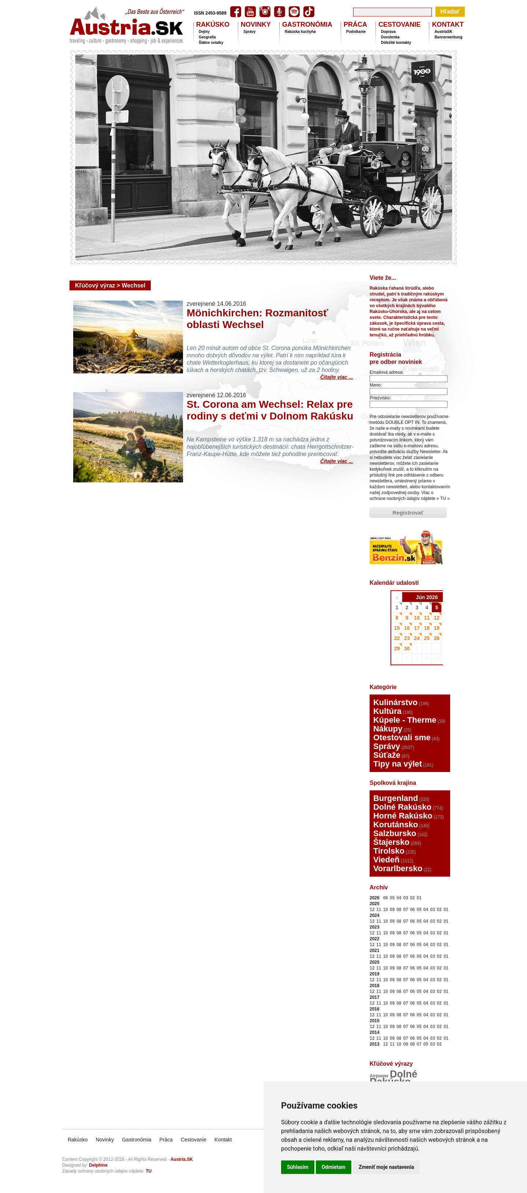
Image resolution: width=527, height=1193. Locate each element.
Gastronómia (136, 1140)
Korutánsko (395, 824)
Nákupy (387, 728)
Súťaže (386, 755)
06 (385, 897)
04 (398, 897)
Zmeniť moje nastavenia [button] (386, 1167)
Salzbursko (394, 833)
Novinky (105, 1140)
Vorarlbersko (397, 868)
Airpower (379, 1076)
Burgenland (395, 798)
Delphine (98, 1165)
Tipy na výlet (397, 763)
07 (405, 909)
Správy (249, 32)
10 (385, 909)
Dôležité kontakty (396, 43)
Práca (166, 1140)
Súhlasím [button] (298, 1167)
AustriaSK (443, 32)
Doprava (388, 32)
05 (392, 897)
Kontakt (223, 1140)
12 (372, 909)
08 (398, 909)
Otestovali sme (402, 737)
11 (378, 909)
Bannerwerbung (448, 37)
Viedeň (386, 859)
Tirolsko (388, 850)
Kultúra (387, 711)
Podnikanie (356, 32)
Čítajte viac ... (336, 376)
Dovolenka (390, 37)
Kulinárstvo (395, 702)
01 (418, 897)
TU (443, 498)
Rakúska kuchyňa (300, 32)
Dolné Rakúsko (402, 807)
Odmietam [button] (333, 1167)
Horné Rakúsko (402, 815)
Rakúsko (77, 1140)
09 (392, 909)
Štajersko (391, 842)
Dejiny (204, 32)
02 (412, 897)
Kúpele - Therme (404, 720)
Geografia (207, 37)
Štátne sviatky (211, 43)
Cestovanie (193, 1140)
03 (405, 897)
